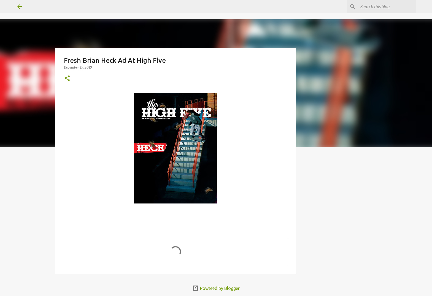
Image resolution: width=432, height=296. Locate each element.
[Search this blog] (387, 6)
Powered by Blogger (216, 288)
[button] (67, 78)
